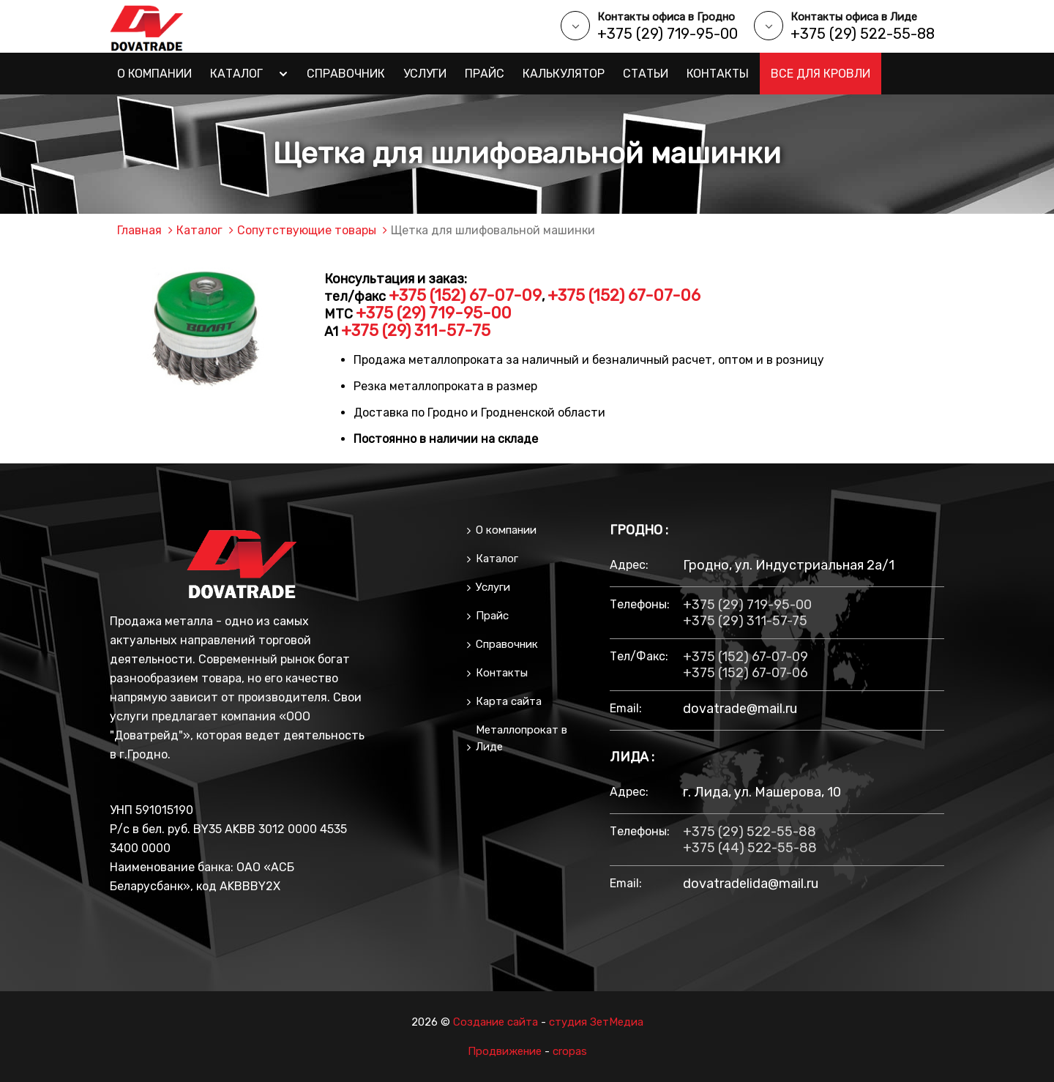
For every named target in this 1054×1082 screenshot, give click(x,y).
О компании (154, 74)
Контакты (718, 74)
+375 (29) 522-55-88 (862, 33)
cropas (570, 1051)
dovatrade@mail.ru (740, 709)
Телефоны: (639, 604)
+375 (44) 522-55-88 (750, 848)
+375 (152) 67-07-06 (623, 295)
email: (626, 708)
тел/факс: (639, 656)
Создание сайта (495, 1022)
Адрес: (629, 565)
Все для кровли (820, 74)
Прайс (484, 74)
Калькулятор (564, 74)
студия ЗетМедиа (596, 1022)
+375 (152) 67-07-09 (465, 295)
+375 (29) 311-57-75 (415, 330)
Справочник (346, 74)
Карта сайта (509, 701)
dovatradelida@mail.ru (750, 884)
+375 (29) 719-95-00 (667, 33)
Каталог (236, 74)
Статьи (645, 74)
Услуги (424, 74)
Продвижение (505, 1051)
